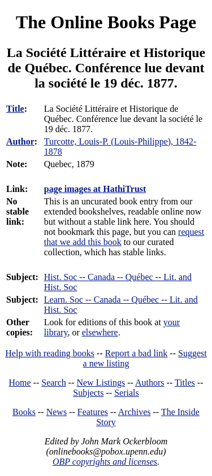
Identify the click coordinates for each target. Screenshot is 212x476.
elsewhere (100, 332)
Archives (134, 412)
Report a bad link (136, 353)
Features (92, 412)
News (56, 412)
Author (20, 141)
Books (24, 412)
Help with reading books (49, 353)
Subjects (88, 393)
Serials (126, 393)
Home (20, 382)
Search (53, 382)
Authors (150, 382)
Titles (185, 382)
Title (15, 108)
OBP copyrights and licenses (105, 461)
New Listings (100, 382)
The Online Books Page (106, 22)
